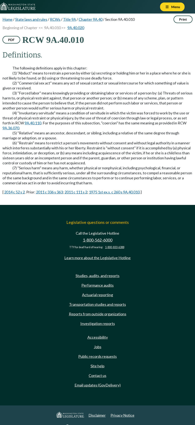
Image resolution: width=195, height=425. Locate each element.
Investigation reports (97, 323)
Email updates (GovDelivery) (98, 385)
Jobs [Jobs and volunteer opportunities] (97, 346)
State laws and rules (31, 19)
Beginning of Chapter (19, 27)
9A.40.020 (75, 27)
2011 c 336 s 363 (49, 192)
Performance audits (97, 285)
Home (7, 19)
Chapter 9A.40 (90, 19)
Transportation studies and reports (97, 304)
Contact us (97, 375)
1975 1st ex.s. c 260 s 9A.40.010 (114, 192)
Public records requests (97, 356)
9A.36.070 (10, 128)
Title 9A (69, 19)
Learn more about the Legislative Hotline (97, 257)
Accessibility (97, 337)
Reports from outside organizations (97, 314)
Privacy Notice (122, 415)
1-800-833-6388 (114, 247)
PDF (11, 40)
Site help (97, 366)
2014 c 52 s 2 (14, 192)
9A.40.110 (33, 123)
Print (183, 19)
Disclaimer (97, 415)
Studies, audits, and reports (97, 275)
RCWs (55, 19)
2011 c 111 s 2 (76, 192)
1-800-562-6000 (97, 240)
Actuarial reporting (97, 294)
